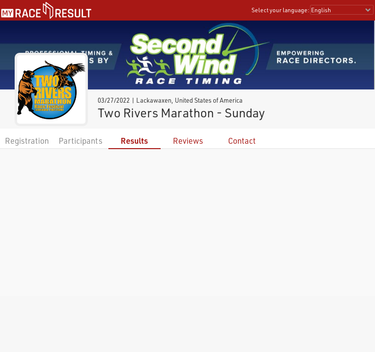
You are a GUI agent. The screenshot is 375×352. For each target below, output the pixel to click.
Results (134, 140)
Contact (242, 140)
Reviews (188, 140)
